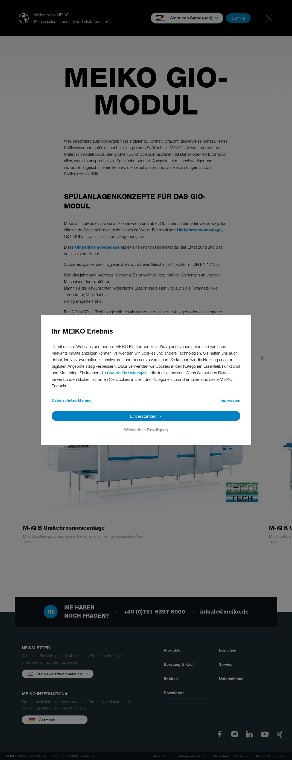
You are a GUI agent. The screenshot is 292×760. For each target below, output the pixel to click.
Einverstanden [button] (143, 415)
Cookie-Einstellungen (127, 372)
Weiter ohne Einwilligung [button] (146, 429)
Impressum (230, 399)
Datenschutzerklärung (72, 399)
